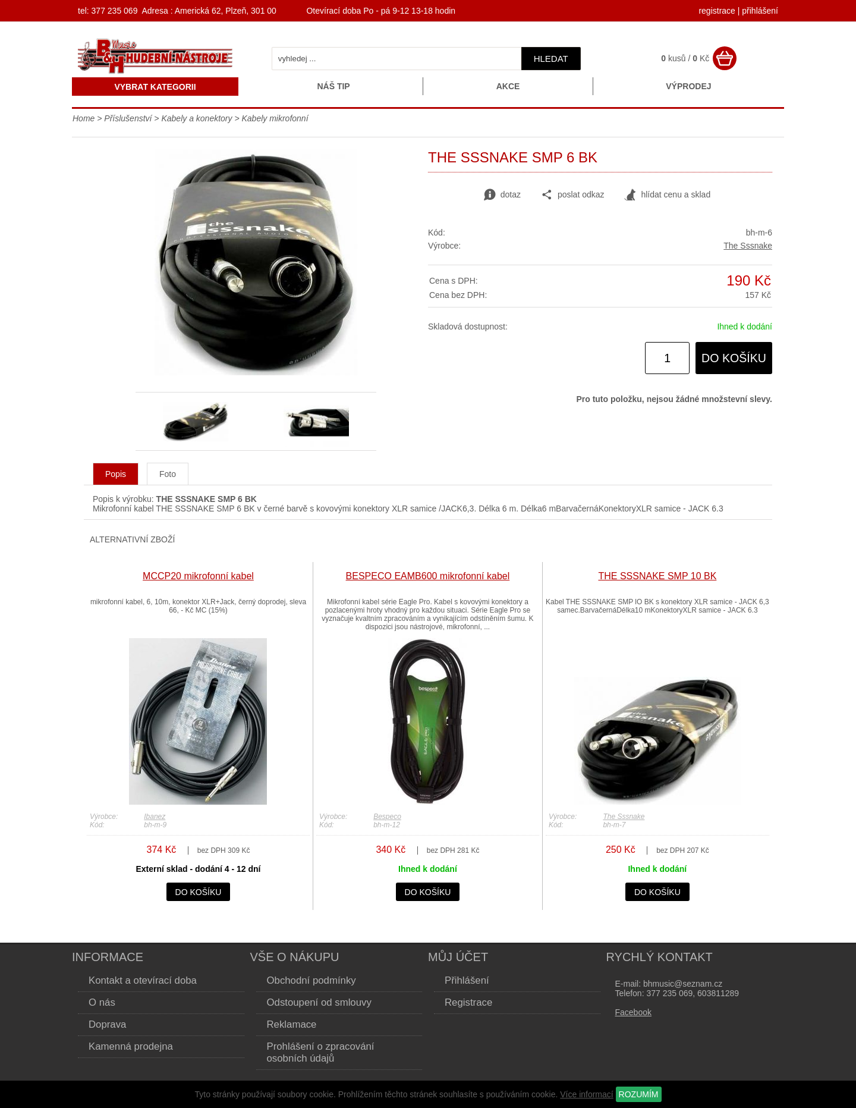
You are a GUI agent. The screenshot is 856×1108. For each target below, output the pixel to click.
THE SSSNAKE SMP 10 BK (657, 576)
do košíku (733, 358)
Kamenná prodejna (131, 1046)
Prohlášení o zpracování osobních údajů (320, 1052)
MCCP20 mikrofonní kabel (198, 576)
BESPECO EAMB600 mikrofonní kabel (428, 576)
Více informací (586, 1094)
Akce (508, 86)
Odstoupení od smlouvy (319, 1002)
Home (84, 118)
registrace (716, 10)
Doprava (107, 1024)
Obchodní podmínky (311, 980)
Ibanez (154, 816)
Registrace (468, 1002)
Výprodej (688, 86)
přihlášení (760, 10)
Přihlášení (467, 980)
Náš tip (333, 86)
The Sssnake (747, 245)
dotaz (502, 195)
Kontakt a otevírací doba (143, 980)
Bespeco (387, 816)
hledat (551, 59)
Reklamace (292, 1024)
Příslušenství (129, 118)
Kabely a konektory (196, 118)
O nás (102, 1002)
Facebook (633, 1012)
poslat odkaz (573, 195)
